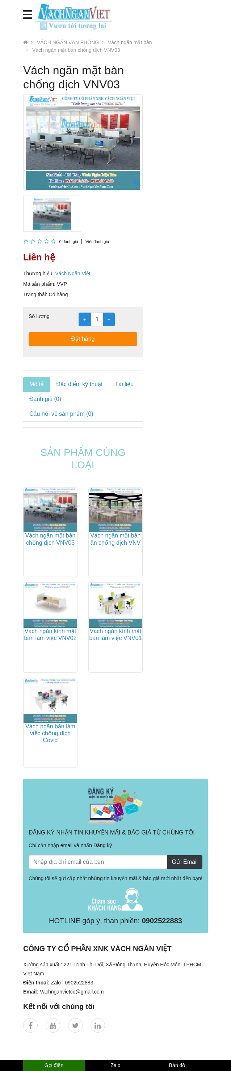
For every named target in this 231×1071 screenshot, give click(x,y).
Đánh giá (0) (45, 399)
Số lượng (39, 316)
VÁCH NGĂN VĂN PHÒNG (68, 42)
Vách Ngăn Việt (72, 273)
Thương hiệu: (38, 273)
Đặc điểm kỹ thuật (79, 384)
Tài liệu (124, 384)
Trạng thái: (35, 294)
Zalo (115, 1065)
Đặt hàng (82, 339)
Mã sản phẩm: (39, 284)
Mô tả (36, 384)
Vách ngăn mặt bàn (130, 42)
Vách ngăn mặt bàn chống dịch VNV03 (76, 50)
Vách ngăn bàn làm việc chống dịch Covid (50, 733)
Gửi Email (185, 862)
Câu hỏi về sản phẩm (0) (61, 414)
